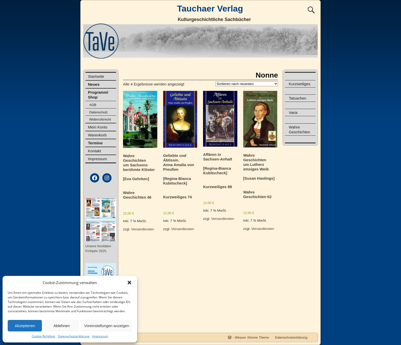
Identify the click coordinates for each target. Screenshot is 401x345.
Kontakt (94, 151)
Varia (293, 112)
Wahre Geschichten (299, 129)
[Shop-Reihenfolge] (246, 83)
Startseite (96, 76)
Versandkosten (142, 229)
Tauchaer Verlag (210, 8)
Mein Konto (97, 127)
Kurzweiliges (299, 84)
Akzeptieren (25, 326)
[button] (129, 282)
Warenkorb (97, 135)
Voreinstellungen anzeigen (106, 326)
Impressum (100, 336)
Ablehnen (61, 326)
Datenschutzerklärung (74, 336)
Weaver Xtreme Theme (252, 337)
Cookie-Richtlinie (43, 336)
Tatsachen (297, 98)
